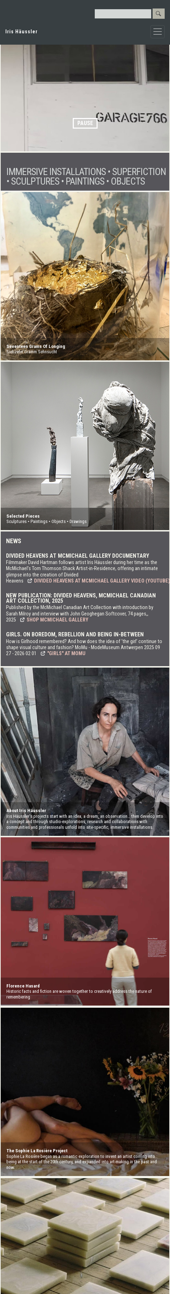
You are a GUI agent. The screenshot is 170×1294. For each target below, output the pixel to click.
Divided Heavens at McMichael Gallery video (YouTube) (102, 581)
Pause (85, 123)
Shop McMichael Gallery (57, 620)
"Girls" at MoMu (66, 654)
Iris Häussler (21, 31)
